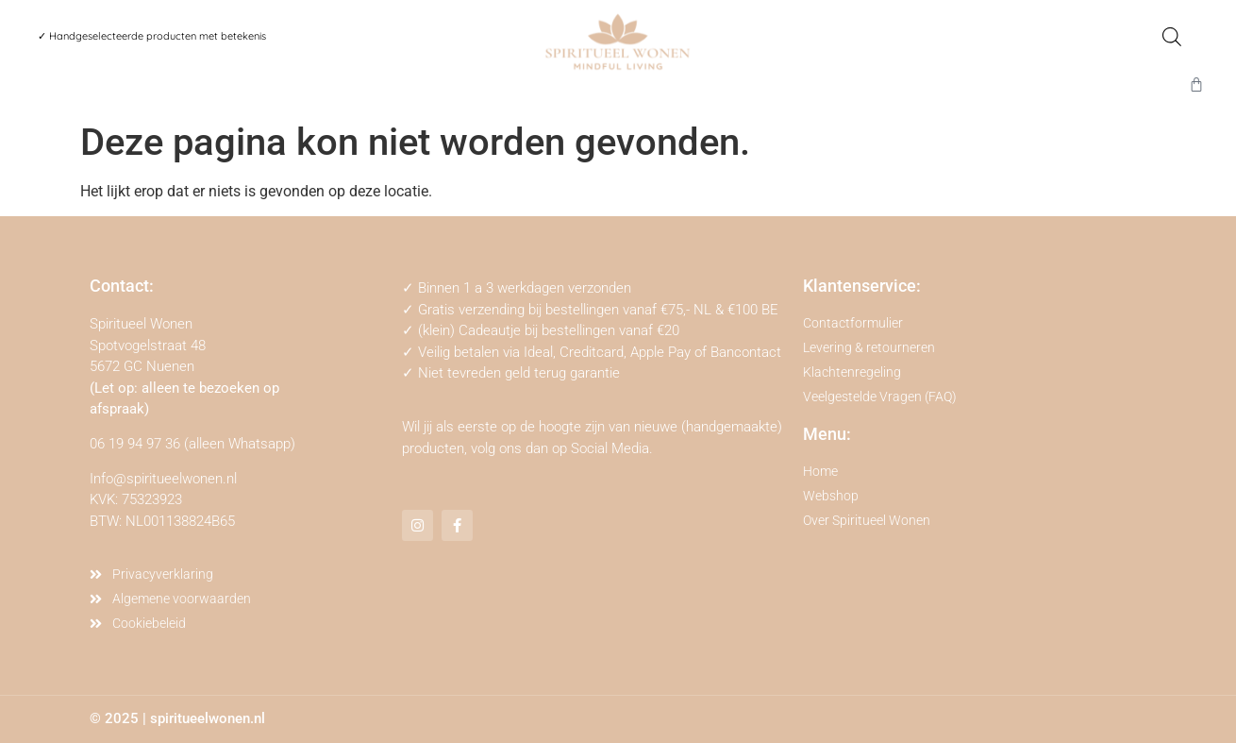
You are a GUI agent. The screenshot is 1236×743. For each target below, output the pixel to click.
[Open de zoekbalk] (1171, 36)
